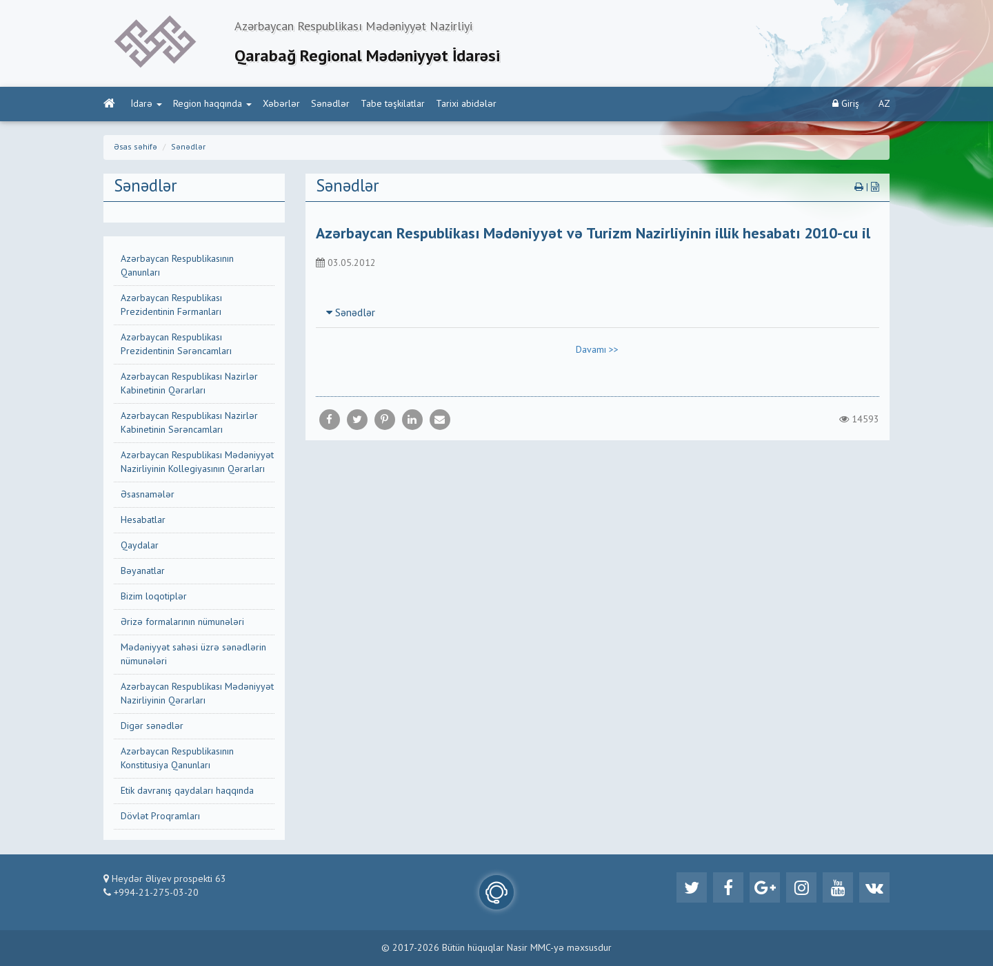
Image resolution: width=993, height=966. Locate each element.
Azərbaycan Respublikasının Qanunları (177, 266)
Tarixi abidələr (466, 104)
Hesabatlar (143, 520)
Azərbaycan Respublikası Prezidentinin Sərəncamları (176, 344)
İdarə (146, 104)
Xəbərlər (281, 104)
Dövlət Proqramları (160, 816)
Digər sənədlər (152, 726)
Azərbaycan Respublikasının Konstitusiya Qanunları (177, 758)
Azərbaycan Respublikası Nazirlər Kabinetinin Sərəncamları (189, 423)
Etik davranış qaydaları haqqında (187, 791)
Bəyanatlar (143, 571)
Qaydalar (140, 546)
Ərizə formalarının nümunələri (182, 622)
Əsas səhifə (135, 147)
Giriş (845, 104)
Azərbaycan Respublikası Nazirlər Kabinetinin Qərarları (189, 383)
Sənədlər (330, 104)
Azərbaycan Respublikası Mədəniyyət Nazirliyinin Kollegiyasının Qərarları (197, 462)
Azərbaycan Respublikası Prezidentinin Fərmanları (171, 305)
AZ (884, 104)
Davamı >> (597, 350)
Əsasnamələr (147, 495)
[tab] (598, 312)
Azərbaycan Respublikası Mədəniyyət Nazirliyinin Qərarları (197, 694)
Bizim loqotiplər (154, 597)
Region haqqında (212, 104)
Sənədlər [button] (350, 313)
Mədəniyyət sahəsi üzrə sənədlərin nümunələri (193, 654)
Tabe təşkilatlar (393, 104)
